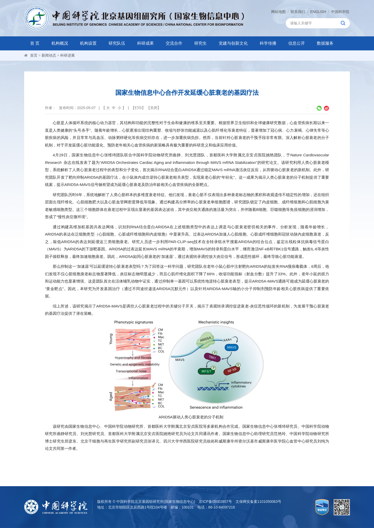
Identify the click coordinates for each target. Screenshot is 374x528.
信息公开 (296, 43)
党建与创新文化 (233, 43)
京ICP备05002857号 (215, 501)
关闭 (153, 108)
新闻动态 (49, 55)
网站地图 (278, 12)
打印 (138, 108)
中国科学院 (340, 12)
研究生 (200, 43)
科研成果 (145, 43)
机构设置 (88, 43)
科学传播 (268, 43)
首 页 (34, 43)
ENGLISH (318, 12)
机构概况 (59, 43)
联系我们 (298, 12)
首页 (33, 55)
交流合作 (174, 43)
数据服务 (325, 43)
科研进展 (67, 55)
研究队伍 (117, 43)
